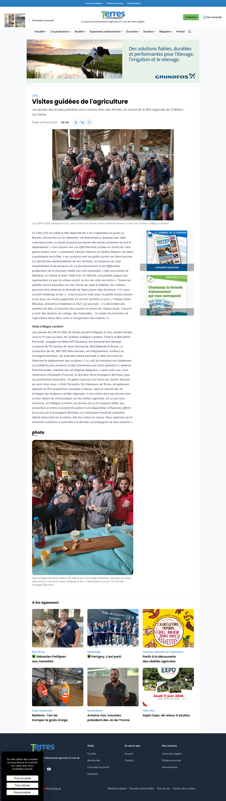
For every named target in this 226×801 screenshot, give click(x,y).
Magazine (166, 31)
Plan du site (163, 788)
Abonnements (170, 767)
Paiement (92, 773)
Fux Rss (91, 753)
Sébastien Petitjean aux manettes (49, 658)
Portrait (180, 31)
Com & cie (55, 788)
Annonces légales (172, 753)
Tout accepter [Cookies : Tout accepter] (22, 778)
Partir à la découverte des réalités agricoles (159, 658)
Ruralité (80, 31)
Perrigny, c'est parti (104, 656)
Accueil (129, 753)
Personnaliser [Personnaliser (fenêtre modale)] (22, 792)
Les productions (61, 31)
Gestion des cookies (184, 788)
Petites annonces (171, 760)
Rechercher (93, 760)
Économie (133, 31)
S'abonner (191, 17)
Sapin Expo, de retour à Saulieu (166, 715)
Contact (129, 760)
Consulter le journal (98, 767)
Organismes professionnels (106, 31)
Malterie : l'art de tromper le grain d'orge (50, 717)
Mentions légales (117, 788)
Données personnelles (142, 788)
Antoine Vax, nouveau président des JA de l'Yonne (108, 717)
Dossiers (149, 31)
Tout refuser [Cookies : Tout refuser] (22, 785)
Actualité (41, 31)
